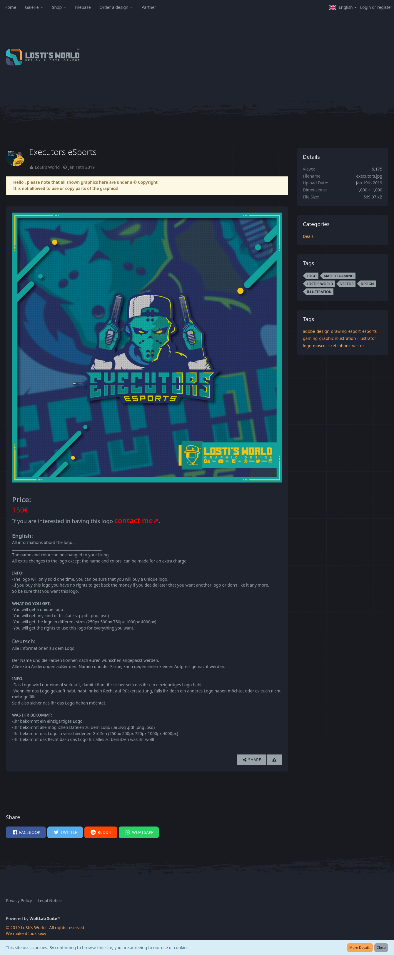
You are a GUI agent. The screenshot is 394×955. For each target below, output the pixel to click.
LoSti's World (47, 167)
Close (381, 947)
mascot (320, 345)
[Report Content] (274, 759)
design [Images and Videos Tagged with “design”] (367, 283)
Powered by (33, 918)
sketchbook (339, 345)
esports (369, 331)
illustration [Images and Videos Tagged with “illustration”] (319, 291)
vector (358, 345)
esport (354, 331)
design (322, 331)
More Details (359, 947)
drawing (339, 331)
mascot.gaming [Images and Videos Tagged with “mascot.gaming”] (339, 275)
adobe (309, 331)
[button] (343, 7)
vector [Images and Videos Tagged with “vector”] (347, 283)
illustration (345, 338)
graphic (326, 338)
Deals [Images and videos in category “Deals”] (308, 236)
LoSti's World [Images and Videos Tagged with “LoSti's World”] (320, 283)
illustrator (366, 338)
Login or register (376, 7)
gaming (310, 338)
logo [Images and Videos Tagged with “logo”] (312, 275)
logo (307, 345)
